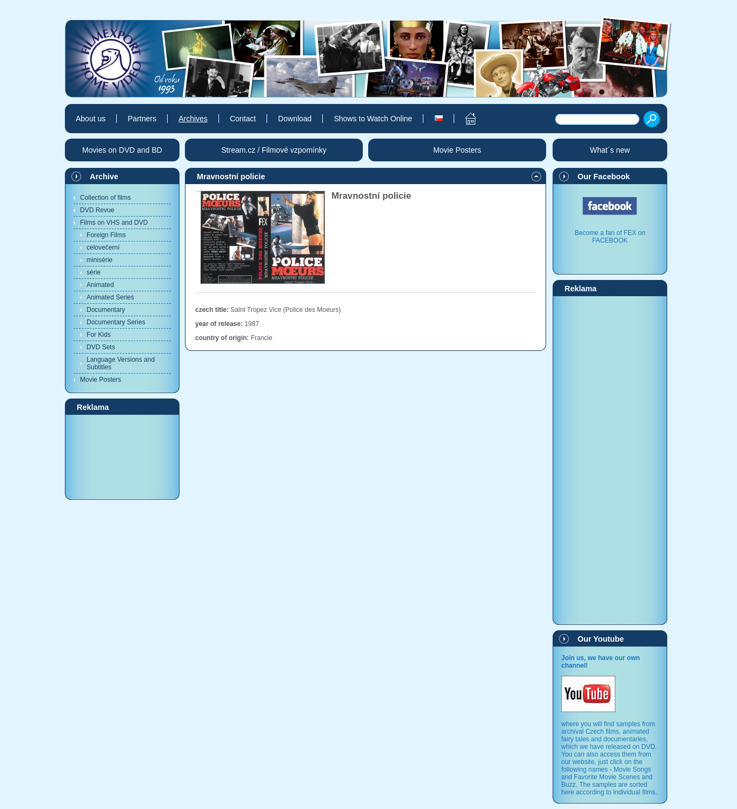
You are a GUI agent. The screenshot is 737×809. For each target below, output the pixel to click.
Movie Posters (100, 379)
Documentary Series (116, 322)
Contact (243, 118)
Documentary (106, 310)
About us (90, 118)
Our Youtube (600, 639)
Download (294, 118)
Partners (142, 118)
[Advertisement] (122, 456)
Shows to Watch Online (373, 118)
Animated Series (110, 297)
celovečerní (103, 247)
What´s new (610, 150)
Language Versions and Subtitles (121, 363)
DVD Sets (101, 347)
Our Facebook (603, 176)
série (94, 272)
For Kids (99, 334)
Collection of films (105, 197)
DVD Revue (97, 210)
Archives (193, 118)
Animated (100, 285)
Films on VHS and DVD (114, 222)
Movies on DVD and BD (122, 150)
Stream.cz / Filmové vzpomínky (274, 150)
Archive (104, 176)
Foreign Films (106, 235)
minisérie (99, 260)
